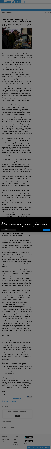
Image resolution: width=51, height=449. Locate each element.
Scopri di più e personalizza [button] (8, 229)
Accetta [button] (46, 229)
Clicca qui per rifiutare (31, 226)
